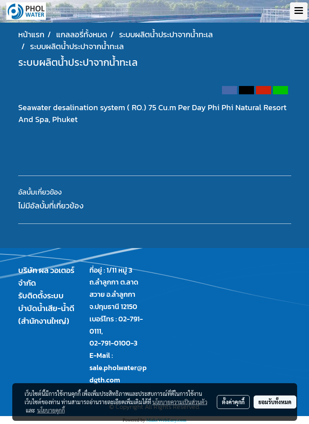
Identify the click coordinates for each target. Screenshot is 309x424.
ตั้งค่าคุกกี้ (233, 401)
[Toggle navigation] (298, 11)
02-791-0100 (110, 343)
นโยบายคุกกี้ (51, 410)
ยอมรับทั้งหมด (275, 401)
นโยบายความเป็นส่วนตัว (179, 401)
